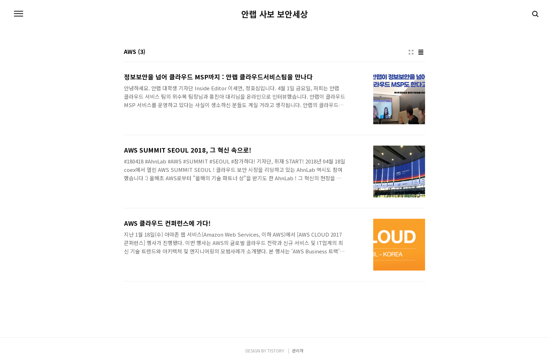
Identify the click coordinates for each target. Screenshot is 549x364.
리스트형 (421, 52)
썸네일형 (411, 52)
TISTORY (275, 351)
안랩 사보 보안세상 (274, 14)
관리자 (298, 351)
